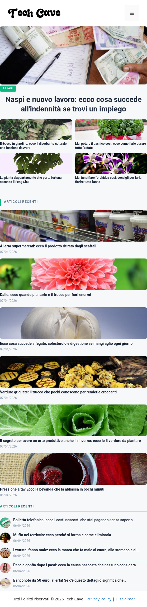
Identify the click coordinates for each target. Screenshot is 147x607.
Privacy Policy (98, 598)
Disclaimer (125, 598)
